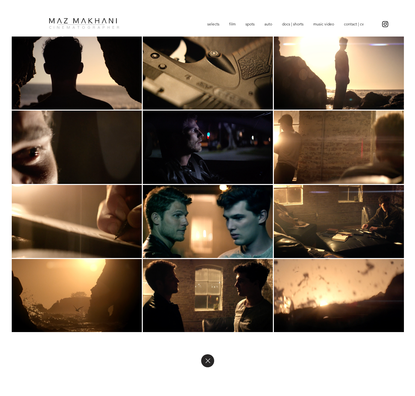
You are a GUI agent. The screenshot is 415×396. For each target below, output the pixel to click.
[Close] (207, 360)
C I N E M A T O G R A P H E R (84, 27)
